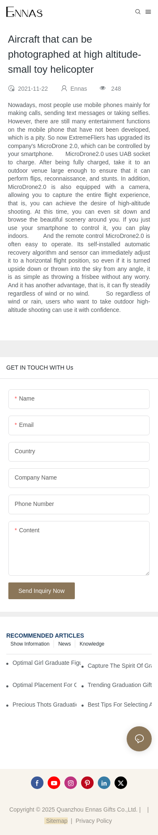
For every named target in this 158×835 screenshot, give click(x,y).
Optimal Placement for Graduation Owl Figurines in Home (44, 685)
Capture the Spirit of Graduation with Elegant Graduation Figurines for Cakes (120, 665)
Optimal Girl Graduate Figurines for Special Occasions (47, 662)
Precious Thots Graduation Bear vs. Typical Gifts (44, 704)
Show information (29, 644)
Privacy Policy (94, 820)
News (64, 644)
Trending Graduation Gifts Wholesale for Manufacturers (120, 685)
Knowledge (91, 644)
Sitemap (55, 820)
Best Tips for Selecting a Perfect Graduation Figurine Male (120, 704)
